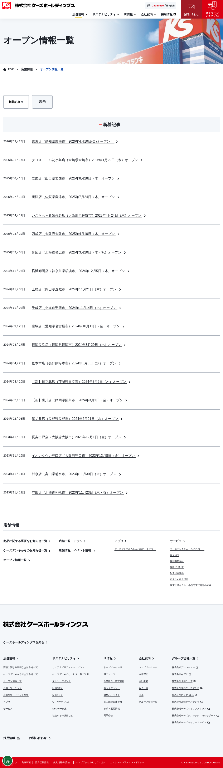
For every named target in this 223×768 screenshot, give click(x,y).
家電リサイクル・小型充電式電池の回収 (190, 585)
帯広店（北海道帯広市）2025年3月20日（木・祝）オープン (79, 252)
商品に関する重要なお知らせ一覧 (27, 541)
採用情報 (11, 738)
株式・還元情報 (112, 708)
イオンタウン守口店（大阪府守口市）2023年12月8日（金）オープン (86, 455)
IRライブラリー (112, 688)
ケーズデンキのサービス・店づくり (70, 674)
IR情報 (110, 658)
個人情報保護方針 (62, 762)
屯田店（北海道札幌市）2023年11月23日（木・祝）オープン (80, 492)
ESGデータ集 (59, 708)
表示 (46, 103)
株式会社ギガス (182, 674)
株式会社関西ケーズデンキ (187, 688)
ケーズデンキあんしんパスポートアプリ (135, 549)
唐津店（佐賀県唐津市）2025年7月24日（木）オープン (76, 197)
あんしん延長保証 (179, 579)
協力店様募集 (42, 762)
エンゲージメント (61, 681)
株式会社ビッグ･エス (184, 695)
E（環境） (57, 688)
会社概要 (143, 681)
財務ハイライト (112, 695)
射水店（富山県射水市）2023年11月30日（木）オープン (77, 474)
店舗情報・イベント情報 (77, 550)
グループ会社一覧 (148, 701)
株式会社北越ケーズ (184, 681)
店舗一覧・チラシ (72, 541)
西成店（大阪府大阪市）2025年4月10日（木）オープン (76, 234)
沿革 (141, 695)
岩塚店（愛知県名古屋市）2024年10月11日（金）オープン (78, 326)
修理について (177, 567)
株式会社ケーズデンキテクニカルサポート (195, 715)
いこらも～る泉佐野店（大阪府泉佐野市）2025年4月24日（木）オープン (89, 215)
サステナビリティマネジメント (68, 667)
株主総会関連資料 (113, 701)
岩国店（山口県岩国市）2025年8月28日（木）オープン (76, 178)
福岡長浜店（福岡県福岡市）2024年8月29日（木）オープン (79, 344)
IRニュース (109, 674)
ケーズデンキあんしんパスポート (187, 549)
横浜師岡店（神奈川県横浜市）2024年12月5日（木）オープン (81, 271)
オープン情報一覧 (17, 560)
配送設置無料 (177, 573)
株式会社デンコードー (185, 667)
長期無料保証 (177, 561)
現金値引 (174, 555)
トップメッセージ (113, 667)
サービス (178, 541)
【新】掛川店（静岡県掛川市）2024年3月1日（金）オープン (80, 400)
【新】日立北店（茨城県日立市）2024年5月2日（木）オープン (81, 381)
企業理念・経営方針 (114, 681)
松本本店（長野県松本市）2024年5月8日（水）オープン (76, 363)
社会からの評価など (62, 715)
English (170, 5)
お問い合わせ (40, 738)
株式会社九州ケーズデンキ (187, 701)
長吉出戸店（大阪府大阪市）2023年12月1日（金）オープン (79, 437)
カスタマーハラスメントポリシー (127, 762)
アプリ (121, 541)
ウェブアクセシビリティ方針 (91, 762)
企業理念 (143, 674)
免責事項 (26, 762)
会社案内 (147, 658)
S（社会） (57, 695)
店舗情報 (11, 658)
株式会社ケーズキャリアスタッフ (191, 708)
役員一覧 (143, 688)
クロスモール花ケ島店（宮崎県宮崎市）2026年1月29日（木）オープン (87, 160)
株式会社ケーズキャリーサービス (191, 722)
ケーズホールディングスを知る (25, 642)
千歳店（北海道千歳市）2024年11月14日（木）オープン (77, 308)
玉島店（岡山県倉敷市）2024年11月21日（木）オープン (77, 289)
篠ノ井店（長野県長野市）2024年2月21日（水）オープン (77, 418)
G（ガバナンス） (61, 701)
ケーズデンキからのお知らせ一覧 (27, 550)
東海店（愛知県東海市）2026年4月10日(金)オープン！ (75, 141)
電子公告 (108, 715)
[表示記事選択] (16, 102)
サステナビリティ (66, 658)
